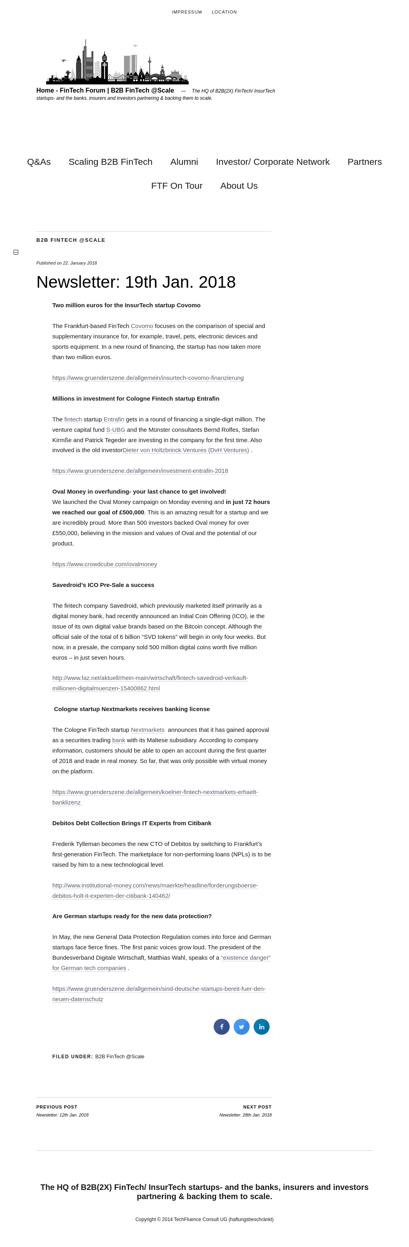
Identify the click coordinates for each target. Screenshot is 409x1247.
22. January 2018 (80, 263)
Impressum (187, 12)
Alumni (184, 161)
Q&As (39, 161)
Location (224, 12)
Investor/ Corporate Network (273, 161)
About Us (239, 185)
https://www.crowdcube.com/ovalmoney (104, 564)
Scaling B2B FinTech (111, 161)
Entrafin (113, 419)
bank (118, 740)
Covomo (142, 325)
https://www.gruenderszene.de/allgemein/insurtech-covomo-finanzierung (148, 377)
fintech (73, 419)
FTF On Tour (177, 185)
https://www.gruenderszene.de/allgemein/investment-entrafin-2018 (140, 470)
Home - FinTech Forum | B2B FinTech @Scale (105, 90)
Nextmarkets (148, 729)
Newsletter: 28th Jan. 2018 (246, 1111)
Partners (364, 161)
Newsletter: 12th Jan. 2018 (62, 1111)
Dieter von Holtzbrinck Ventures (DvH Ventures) (186, 450)
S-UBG (115, 429)
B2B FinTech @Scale (70, 240)
